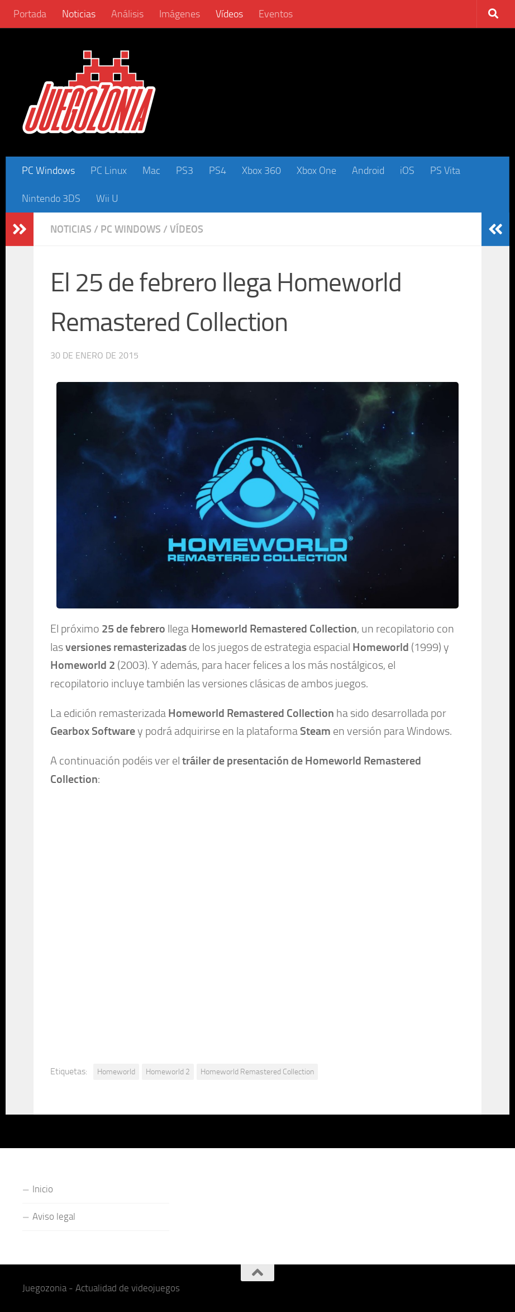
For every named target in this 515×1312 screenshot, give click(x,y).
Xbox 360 (261, 170)
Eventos (276, 14)
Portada (29, 14)
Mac (151, 170)
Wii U (107, 198)
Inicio (42, 1189)
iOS (407, 170)
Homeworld (116, 1071)
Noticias (79, 14)
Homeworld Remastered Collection (257, 1071)
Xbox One (316, 170)
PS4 (217, 170)
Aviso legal (53, 1216)
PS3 (184, 170)
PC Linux (108, 170)
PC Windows (48, 170)
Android (368, 170)
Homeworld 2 (168, 1071)
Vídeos (229, 14)
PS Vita (445, 170)
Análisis (127, 14)
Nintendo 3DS (51, 198)
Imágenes (179, 14)
